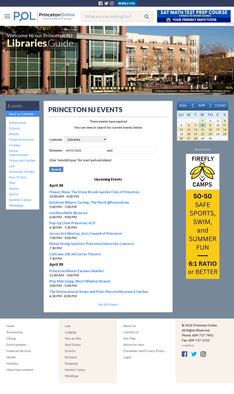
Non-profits (73, 338)
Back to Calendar (21, 114)
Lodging (70, 332)
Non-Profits (18, 177)
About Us (129, 326)
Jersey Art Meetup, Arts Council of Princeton (85, 233)
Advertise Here (133, 344)
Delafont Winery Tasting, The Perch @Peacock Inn (89, 202)
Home (10, 326)
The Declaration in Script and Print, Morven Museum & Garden (98, 292)
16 (210, 130)
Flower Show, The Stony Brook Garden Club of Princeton (94, 192)
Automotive (17, 122)
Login (127, 357)
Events (15, 106)
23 (210, 134)
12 (181, 130)
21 (195, 134)
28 (195, 138)
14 (195, 130)
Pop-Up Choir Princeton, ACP (72, 223)
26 (181, 138)
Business (71, 357)
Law (12, 166)
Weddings (16, 205)
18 (224, 130)
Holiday (14, 145)
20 (188, 134)
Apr (201, 105)
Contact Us (131, 332)
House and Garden (22, 160)
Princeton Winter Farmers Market (76, 271)
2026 (183, 105)
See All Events (108, 304)
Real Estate (73, 344)
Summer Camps (20, 200)
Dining (11, 338)
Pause (140, 88)
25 (224, 134)
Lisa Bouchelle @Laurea (68, 213)
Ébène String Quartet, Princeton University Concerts (91, 244)
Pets (12, 183)
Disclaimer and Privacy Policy (143, 351)
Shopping (71, 363)
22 (202, 134)
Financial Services (21, 139)
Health (11, 357)
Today (220, 105)
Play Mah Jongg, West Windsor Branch (79, 281)
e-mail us (188, 345)
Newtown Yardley (22, 171)
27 (188, 138)
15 (202, 130)
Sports (13, 194)
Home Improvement (18, 153)
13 (188, 130)
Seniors (14, 188)
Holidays (12, 363)
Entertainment (16, 344)
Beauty (14, 134)
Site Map (129, 338)
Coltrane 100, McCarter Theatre (75, 254)
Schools (14, 128)
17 (217, 130)
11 (224, 125)
